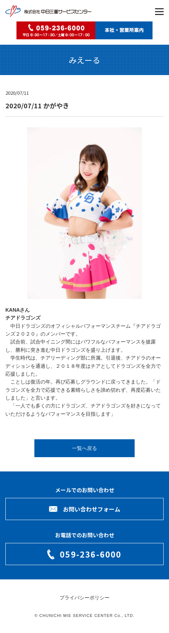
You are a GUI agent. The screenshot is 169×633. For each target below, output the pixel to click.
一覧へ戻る (84, 448)
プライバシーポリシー (84, 597)
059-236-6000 (90, 554)
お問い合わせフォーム (91, 509)
